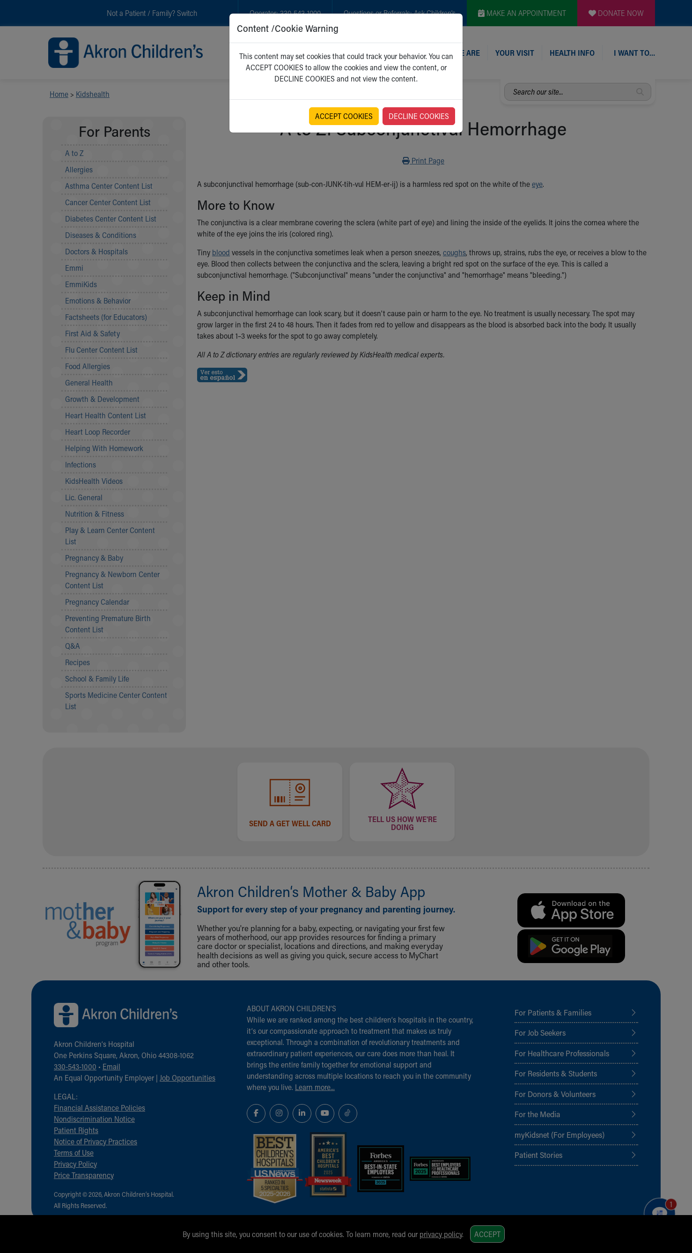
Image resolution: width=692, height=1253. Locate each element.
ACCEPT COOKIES (344, 116)
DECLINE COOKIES (419, 116)
